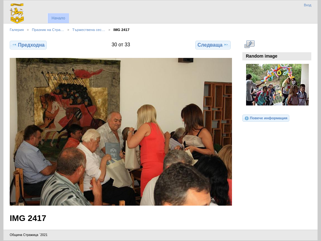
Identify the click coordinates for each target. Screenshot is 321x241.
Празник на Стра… (48, 30)
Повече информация (265, 118)
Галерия (17, 30)
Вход (307, 5)
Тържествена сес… (88, 30)
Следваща (213, 45)
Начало (58, 18)
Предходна (28, 45)
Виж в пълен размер (249, 44)
